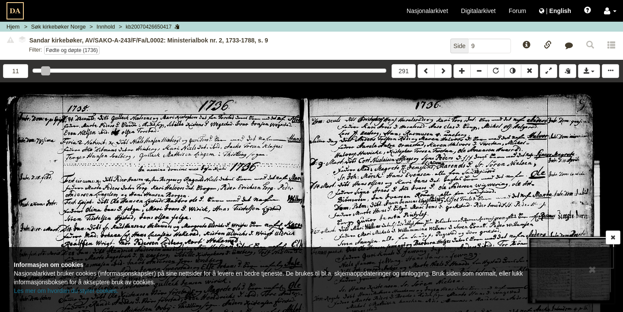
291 (403, 71)
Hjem (12, 26)
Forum (517, 10)
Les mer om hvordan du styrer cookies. (66, 290)
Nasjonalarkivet (427, 10)
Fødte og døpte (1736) (72, 50)
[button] (610, 11)
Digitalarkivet (478, 10)
